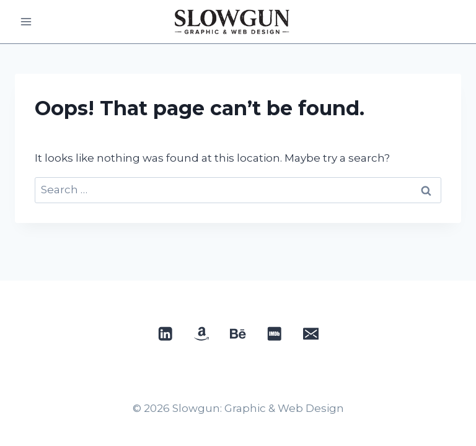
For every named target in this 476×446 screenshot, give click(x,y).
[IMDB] (274, 333)
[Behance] (238, 333)
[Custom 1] (202, 333)
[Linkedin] (165, 333)
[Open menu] (26, 21)
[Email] (311, 333)
